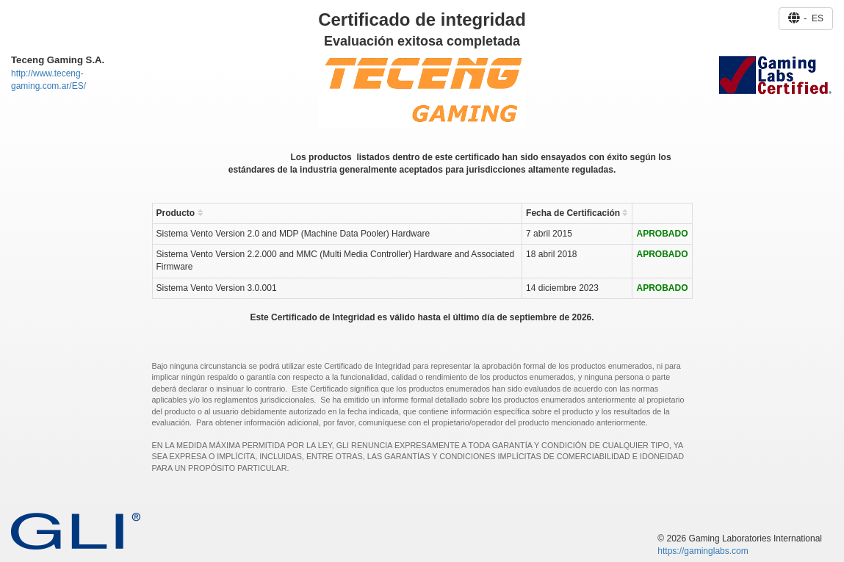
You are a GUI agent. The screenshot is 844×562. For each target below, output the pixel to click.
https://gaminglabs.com (702, 551)
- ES (805, 18)
